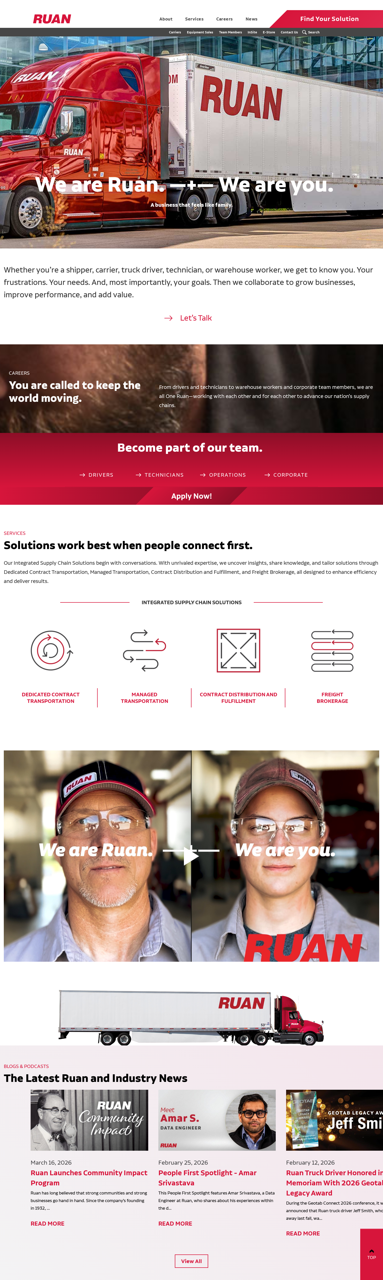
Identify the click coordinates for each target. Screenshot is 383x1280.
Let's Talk (196, 318)
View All (191, 1220)
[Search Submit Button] (312, 32)
